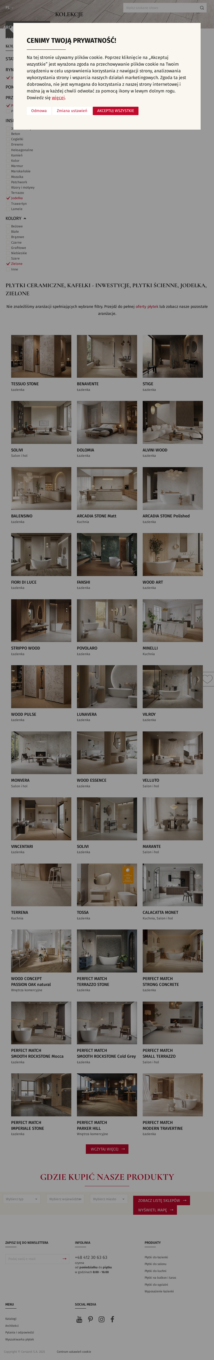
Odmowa (39, 111)
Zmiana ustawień (72, 111)
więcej (58, 98)
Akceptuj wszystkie (115, 111)
